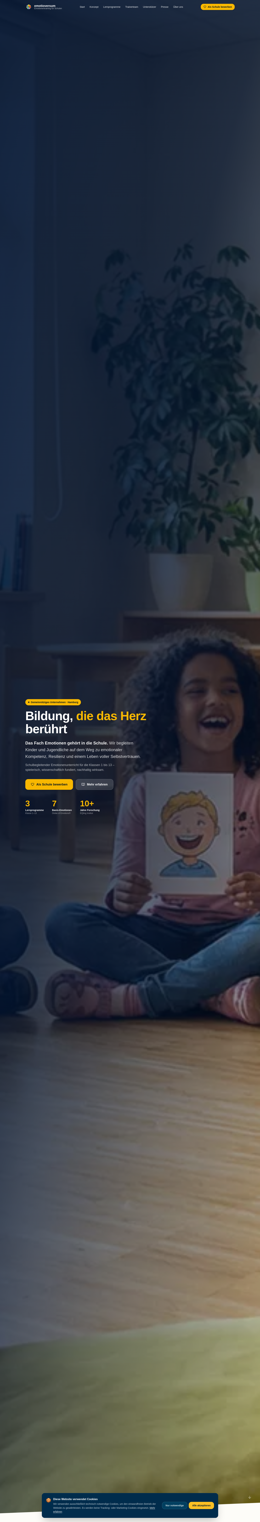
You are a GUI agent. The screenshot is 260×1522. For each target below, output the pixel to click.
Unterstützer (149, 7)
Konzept (94, 7)
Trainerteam (131, 7)
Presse (165, 7)
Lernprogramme (112, 7)
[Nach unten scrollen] (250, 1498)
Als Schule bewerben (218, 7)
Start (82, 7)
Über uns (178, 7)
